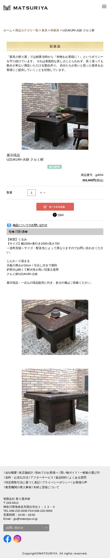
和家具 (55, 30)
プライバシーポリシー (56, 482)
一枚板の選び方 (90, 472)
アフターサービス (41, 477)
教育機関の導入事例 (18, 487)
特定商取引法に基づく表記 (22, 482)
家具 (44, 30)
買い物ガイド (69, 472)
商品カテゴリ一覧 (26, 30)
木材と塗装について (46, 487)
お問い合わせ (14, 527)
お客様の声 (80, 482)
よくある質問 (77, 477)
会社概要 (11, 472)
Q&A (61, 215)
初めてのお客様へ (46, 472)
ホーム (7, 30)
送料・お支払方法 (16, 477)
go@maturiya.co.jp (26, 518)
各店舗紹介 (26, 472)
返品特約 (61, 477)
